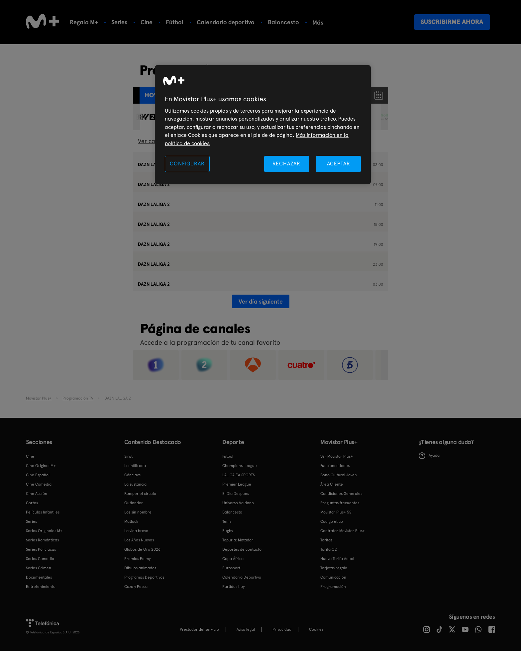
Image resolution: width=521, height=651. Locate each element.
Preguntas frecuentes (339, 503)
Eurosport (231, 568)
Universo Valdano (238, 503)
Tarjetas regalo (333, 568)
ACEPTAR (338, 163)
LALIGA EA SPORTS (238, 475)
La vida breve (136, 530)
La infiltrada (135, 465)
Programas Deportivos (144, 577)
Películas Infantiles (42, 512)
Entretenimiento (40, 586)
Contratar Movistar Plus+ (342, 530)
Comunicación (333, 577)
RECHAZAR (286, 163)
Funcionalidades (335, 465)
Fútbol (174, 22)
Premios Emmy (137, 558)
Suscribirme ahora (452, 22)
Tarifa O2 (328, 549)
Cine (147, 22)
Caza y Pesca (136, 586)
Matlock (131, 521)
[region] (263, 124)
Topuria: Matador (237, 540)
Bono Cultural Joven (338, 475)
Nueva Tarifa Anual (337, 558)
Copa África (233, 558)
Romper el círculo (140, 493)
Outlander (133, 503)
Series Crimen (38, 568)
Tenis (226, 521)
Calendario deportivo (226, 22)
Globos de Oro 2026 (142, 549)
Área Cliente (331, 484)
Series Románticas (42, 540)
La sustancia (135, 484)
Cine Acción (36, 493)
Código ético (331, 521)
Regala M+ (84, 22)
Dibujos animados (140, 568)
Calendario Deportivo (241, 577)
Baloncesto (283, 22)
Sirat (128, 456)
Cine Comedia (39, 484)
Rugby (227, 530)
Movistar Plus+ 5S (335, 512)
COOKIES (316, 629)
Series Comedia (40, 558)
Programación (333, 586)
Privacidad (281, 629)
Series (119, 22)
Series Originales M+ (44, 530)
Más (317, 22)
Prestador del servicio (199, 629)
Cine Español (38, 475)
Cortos (32, 503)
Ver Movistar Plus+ (336, 456)
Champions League (239, 465)
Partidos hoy (233, 586)
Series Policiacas (41, 549)
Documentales (39, 577)
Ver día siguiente (261, 301)
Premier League (236, 484)
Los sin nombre (138, 512)
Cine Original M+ (41, 465)
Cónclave (132, 475)
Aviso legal (246, 629)
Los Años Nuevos (139, 540)
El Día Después (235, 493)
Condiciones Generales (341, 493)
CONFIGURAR (187, 163)
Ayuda (429, 455)
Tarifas (326, 540)
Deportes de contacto (241, 549)
